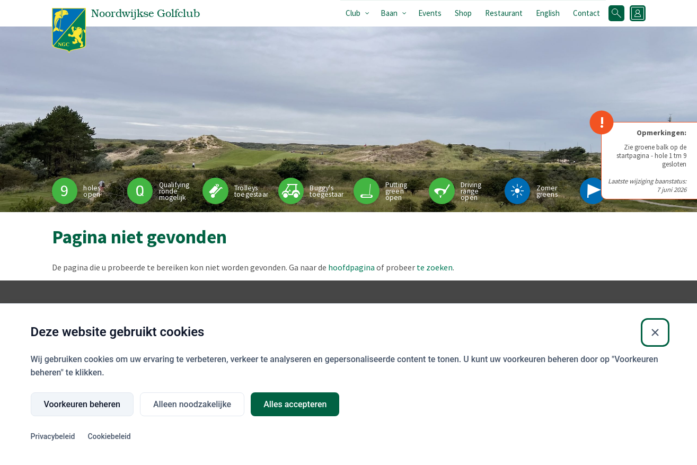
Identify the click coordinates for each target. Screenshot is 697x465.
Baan (389, 13)
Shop (463, 13)
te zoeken (435, 267)
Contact (586, 13)
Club (353, 13)
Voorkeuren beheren (82, 404)
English (548, 13)
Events (430, 13)
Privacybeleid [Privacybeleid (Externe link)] (53, 436)
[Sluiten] (655, 332)
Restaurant (504, 13)
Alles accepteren (295, 404)
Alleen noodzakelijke (192, 404)
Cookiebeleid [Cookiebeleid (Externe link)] (108, 436)
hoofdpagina (351, 267)
